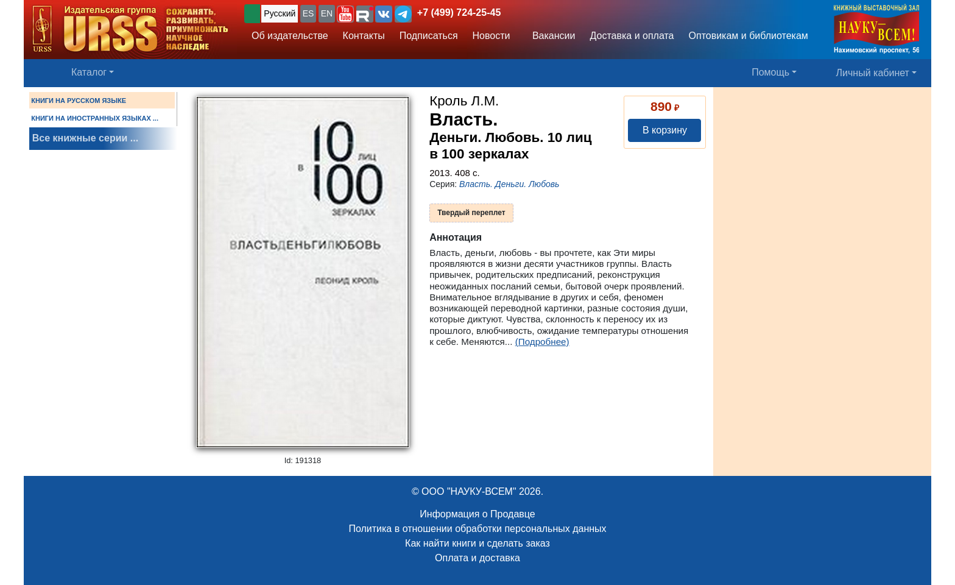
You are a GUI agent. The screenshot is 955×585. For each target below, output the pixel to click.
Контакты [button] (364, 35)
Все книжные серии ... (85, 138)
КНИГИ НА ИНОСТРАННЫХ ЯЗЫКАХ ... (94, 118)
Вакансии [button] (550, 35)
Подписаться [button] (429, 35)
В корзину (665, 130)
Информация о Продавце (477, 514)
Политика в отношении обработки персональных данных (477, 528)
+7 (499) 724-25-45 (459, 12)
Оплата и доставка (477, 558)
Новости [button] (491, 35)
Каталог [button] (89, 72)
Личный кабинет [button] (872, 73)
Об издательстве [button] (290, 35)
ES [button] (308, 13)
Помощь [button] (770, 72)
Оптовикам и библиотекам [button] (748, 35)
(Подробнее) (542, 341)
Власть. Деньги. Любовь (509, 184)
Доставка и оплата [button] (632, 35)
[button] (345, 14)
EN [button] (327, 13)
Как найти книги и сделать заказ (477, 543)
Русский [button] (279, 13)
